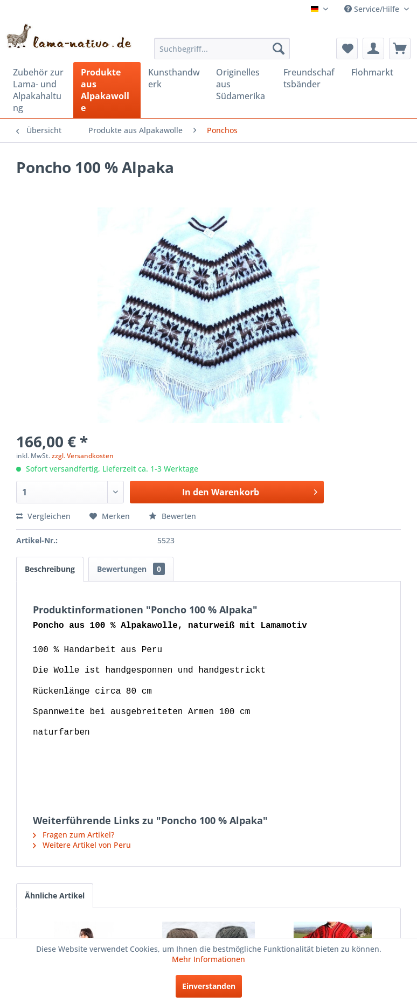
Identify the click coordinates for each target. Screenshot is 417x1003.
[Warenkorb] (400, 48)
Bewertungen (131, 569)
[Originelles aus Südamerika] (242, 84)
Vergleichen (43, 516)
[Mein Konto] (373, 48)
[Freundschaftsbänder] (310, 78)
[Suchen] (278, 48)
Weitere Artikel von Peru (82, 845)
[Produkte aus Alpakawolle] (107, 90)
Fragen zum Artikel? (73, 834)
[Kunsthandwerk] (174, 78)
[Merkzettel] (347, 48)
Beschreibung (50, 569)
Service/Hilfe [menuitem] (372, 9)
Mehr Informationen (208, 959)
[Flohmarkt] (378, 72)
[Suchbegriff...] (222, 48)
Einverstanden (208, 986)
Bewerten (172, 516)
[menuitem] (222, 48)
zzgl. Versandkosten (83, 455)
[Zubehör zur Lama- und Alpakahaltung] (39, 90)
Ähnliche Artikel (55, 895)
